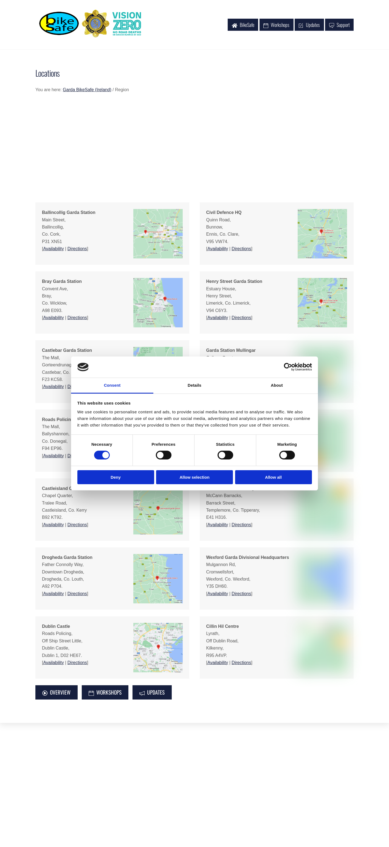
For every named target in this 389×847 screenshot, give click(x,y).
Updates (309, 25)
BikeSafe (243, 25)
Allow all (273, 477)
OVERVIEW (56, 693)
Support (339, 25)
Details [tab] (194, 385)
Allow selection (194, 477)
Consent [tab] (112, 385)
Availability (53, 249)
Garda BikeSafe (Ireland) (87, 90)
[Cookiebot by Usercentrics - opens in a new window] (288, 367)
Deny (116, 477)
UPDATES (152, 693)
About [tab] (277, 385)
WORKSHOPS (105, 693)
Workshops (276, 25)
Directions (77, 249)
